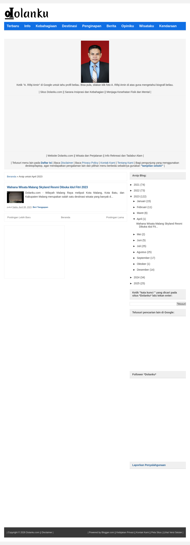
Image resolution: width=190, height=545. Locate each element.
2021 (137, 184)
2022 (137, 190)
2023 (137, 196)
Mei (139, 234)
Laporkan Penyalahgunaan (149, 465)
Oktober (142, 263)
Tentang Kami (125, 162)
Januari (141, 201)
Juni (139, 240)
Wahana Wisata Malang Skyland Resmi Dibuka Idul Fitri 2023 (47, 187)
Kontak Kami (107, 162)
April (140, 218)
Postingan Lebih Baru (19, 217)
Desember (143, 269)
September (143, 257)
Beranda (11, 176)
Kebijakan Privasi (125, 532)
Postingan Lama (115, 217)
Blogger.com (108, 532)
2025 (137, 283)
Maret (140, 212)
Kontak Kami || (143, 532)
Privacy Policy (90, 162)
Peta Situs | (157, 532)
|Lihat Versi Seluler (172, 532)
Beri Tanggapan (40, 207)
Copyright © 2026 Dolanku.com (23, 532)
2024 (137, 277)
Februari (142, 207)
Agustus (142, 252)
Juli (139, 246)
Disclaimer (67, 162)
